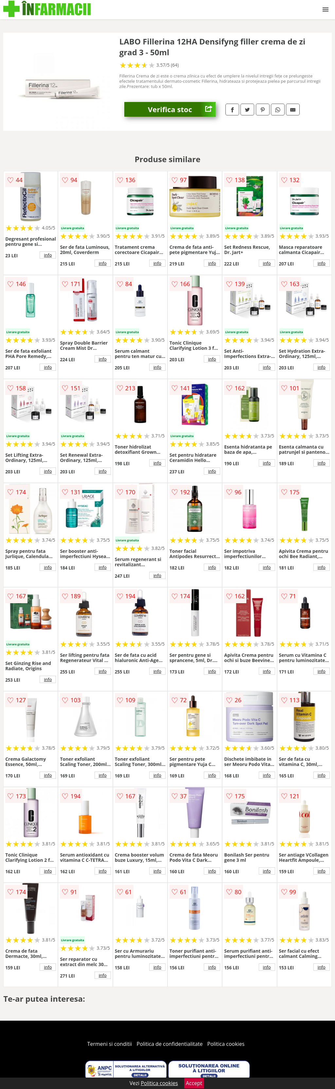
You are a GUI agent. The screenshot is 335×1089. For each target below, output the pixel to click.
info (48, 255)
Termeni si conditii (109, 1043)
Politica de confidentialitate (170, 1043)
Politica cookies (226, 1043)
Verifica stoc (182, 109)
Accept (194, 1083)
